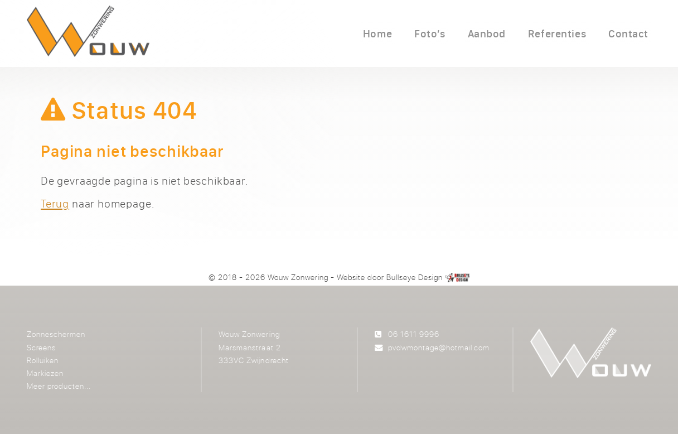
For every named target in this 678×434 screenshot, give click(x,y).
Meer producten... (59, 385)
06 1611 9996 (413, 334)
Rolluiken (43, 360)
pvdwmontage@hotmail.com (439, 347)
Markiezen (45, 373)
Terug (55, 203)
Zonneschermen (56, 334)
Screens (41, 347)
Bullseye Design (414, 277)
